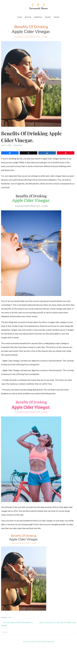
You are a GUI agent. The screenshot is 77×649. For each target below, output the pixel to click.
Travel (57, 17)
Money (48, 17)
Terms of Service (38, 641)
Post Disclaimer (49, 641)
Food (19, 17)
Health (28, 17)
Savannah (18, 145)
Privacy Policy (27, 641)
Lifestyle (38, 17)
